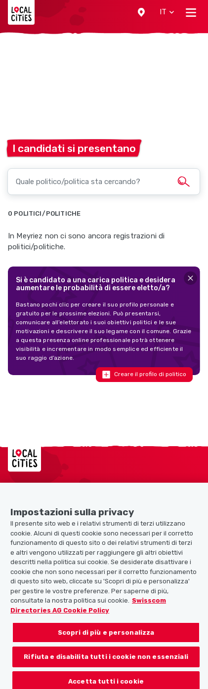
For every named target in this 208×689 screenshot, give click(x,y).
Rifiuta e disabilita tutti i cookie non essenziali (106, 661)
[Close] (190, 278)
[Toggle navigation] (191, 12)
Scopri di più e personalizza (106, 636)
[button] (141, 12)
